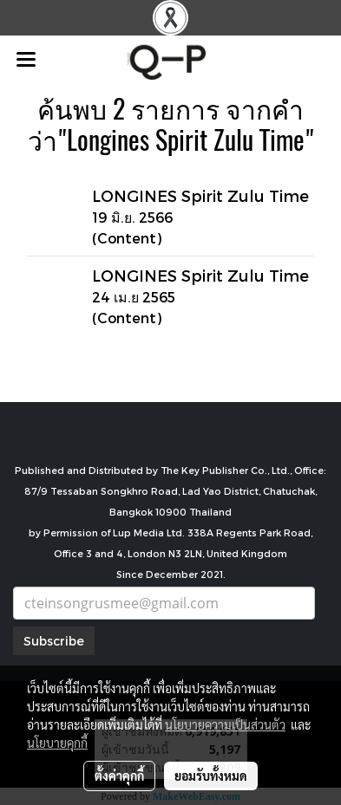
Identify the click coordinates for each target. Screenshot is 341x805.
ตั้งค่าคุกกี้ (119, 775)
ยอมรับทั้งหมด (210, 775)
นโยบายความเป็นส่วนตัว (225, 724)
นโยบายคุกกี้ (57, 742)
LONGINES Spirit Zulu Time (200, 195)
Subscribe (53, 640)
